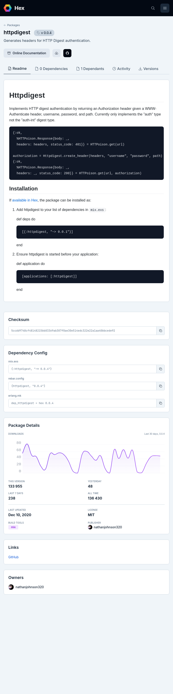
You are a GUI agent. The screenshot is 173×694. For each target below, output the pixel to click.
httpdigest (17, 32)
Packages (12, 25)
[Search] (153, 8)
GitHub (13, 557)
